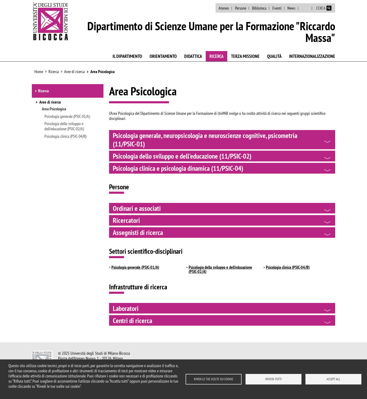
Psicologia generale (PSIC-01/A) (67, 116)
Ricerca (216, 56)
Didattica (193, 56)
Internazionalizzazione (312, 56)
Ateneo (224, 8)
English (305, 8)
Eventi (277, 8)
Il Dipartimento (127, 56)
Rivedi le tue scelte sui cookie (213, 379)
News (291, 8)
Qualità (274, 56)
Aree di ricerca (74, 71)
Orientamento (163, 56)
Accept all (333, 379)
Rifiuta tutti (273, 379)
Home (38, 71)
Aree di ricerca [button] (50, 102)
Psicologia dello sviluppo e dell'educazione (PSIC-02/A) (64, 126)
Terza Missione (245, 56)
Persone (240, 8)
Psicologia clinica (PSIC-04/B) (65, 136)
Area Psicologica (102, 71)
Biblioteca (259, 8)
